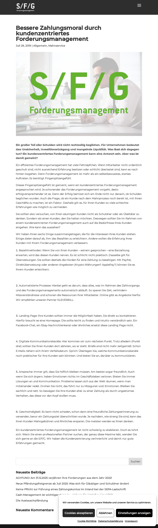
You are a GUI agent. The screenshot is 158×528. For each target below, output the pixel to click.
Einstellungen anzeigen (134, 513)
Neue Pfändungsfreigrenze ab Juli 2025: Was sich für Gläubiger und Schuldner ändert (72, 483)
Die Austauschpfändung (32, 500)
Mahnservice (56, 45)
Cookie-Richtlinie (86, 521)
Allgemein (40, 45)
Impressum (131, 521)
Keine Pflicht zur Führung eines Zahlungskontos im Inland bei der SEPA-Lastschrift (71, 489)
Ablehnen (105, 513)
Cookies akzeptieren (79, 513)
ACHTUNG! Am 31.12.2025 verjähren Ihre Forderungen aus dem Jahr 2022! (64, 478)
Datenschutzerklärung (110, 521)
